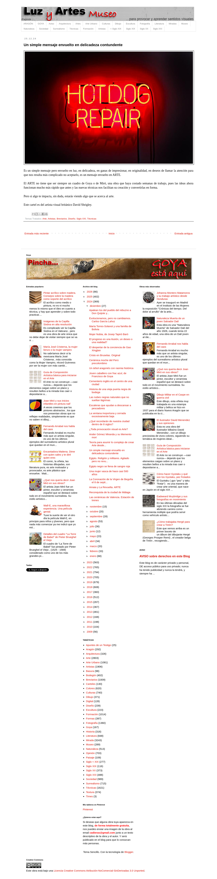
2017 (90, 592)
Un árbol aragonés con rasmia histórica (111, 368)
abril (92, 541)
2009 (90, 631)
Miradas (172, 23)
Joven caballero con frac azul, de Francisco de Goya (107, 375)
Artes (78, 23)
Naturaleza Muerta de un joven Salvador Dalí (171, 320)
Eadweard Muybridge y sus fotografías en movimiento (172, 498)
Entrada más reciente (37, 233)
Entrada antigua (184, 233)
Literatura (159, 23)
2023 (90, 562)
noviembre (96, 506)
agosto (94, 521)
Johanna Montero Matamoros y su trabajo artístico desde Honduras (173, 295)
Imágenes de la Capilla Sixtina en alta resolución (57, 323)
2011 (90, 621)
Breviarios (62, 218)
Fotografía (145, 23)
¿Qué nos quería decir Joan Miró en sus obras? (59, 482)
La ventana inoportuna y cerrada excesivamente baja (107, 415)
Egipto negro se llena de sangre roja (109, 466)
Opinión (90, 753)
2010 (90, 626)
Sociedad (43, 28)
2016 (90, 597)
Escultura (130, 23)
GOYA (41, 23)
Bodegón (91, 675)
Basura (90, 671)
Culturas (106, 23)
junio (93, 531)
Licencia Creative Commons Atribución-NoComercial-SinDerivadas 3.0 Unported (99, 870)
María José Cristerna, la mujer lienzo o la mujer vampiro (60, 348)
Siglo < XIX (92, 761)
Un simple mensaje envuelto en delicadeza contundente (107, 452)
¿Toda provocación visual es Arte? (108, 429)
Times (89, 796)
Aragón (90, 649)
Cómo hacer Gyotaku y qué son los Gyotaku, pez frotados (173, 475)
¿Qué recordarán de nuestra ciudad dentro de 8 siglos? (109, 423)
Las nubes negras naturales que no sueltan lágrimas (109, 399)
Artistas (101, 28)
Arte (44, 218)
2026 (90, 291)
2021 (90, 572)
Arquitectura (65, 23)
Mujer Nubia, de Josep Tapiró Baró (108, 334)
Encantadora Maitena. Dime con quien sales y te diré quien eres (59, 454)
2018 (90, 587)
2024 (90, 301)
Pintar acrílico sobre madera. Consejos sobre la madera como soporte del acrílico (59, 295)
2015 (90, 602)
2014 (90, 606)
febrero (94, 551)
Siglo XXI (157, 28)
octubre (94, 511)
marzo (94, 546)
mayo (93, 536)
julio (92, 526)
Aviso (51, 23)
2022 (90, 567)
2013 (90, 611)
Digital (89, 701)
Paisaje (90, 757)
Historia (90, 731)
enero (93, 556)
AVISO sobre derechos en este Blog (164, 556)
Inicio (112, 233)
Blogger (128, 852)
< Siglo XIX (115, 28)
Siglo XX (144, 28)
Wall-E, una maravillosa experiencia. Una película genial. (57, 508)
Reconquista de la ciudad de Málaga (109, 492)
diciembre (96, 305)
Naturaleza (29, 28)
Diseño (71, 218)
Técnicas (74, 28)
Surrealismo (59, 28)
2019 (90, 582)
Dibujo (118, 23)
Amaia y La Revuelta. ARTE (105, 487)
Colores (90, 688)
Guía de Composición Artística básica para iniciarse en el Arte (59, 375)
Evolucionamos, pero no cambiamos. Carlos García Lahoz (110, 320)
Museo (184, 23)
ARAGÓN (28, 23)
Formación (88, 28)
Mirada (90, 740)
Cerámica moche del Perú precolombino (104, 362)
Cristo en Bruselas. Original (104, 355)
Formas (90, 718)
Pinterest (88, 809)
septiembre (96, 516)
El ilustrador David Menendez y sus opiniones (173, 421)
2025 (90, 296)
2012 (90, 616)
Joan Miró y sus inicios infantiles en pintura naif (56, 402)
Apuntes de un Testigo (98, 645)
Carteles (90, 683)
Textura (90, 792)
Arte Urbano (91, 23)
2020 (90, 577)
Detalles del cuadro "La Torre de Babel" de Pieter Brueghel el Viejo (59, 537)
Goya (89, 727)
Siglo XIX (130, 28)
